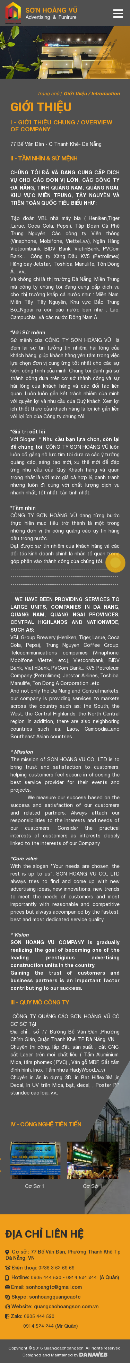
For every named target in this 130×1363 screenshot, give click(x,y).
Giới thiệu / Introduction (91, 93)
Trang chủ (48, 93)
